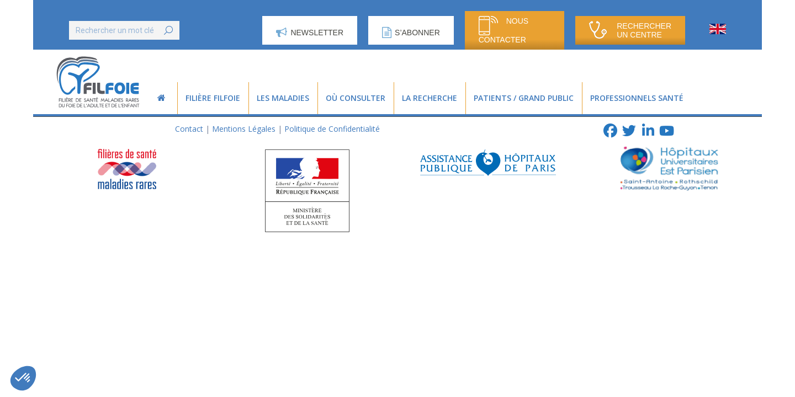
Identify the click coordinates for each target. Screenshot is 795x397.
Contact (189, 129)
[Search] (124, 30)
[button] (23, 378)
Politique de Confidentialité (332, 129)
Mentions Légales (243, 129)
